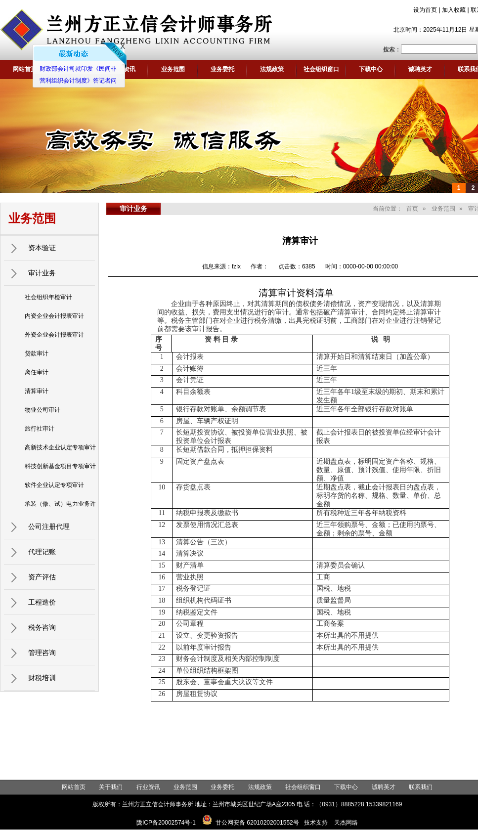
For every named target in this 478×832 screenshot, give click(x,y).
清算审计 (36, 391)
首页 (412, 208)
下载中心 (371, 69)
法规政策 (272, 69)
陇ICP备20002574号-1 (166, 822)
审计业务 (42, 273)
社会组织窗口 (321, 69)
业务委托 (222, 69)
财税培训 (42, 678)
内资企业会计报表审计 (54, 315)
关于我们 (111, 787)
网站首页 (25, 69)
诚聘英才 (420, 69)
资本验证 (42, 248)
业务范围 (173, 69)
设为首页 (425, 9)
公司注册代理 (49, 526)
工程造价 (42, 602)
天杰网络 (346, 822)
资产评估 (42, 577)
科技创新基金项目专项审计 (60, 466)
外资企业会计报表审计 (54, 334)
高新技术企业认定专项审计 (60, 447)
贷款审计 (36, 353)
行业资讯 (148, 787)
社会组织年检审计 (48, 297)
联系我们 (421, 787)
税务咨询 (42, 627)
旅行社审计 (39, 428)
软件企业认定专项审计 (54, 485)
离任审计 (36, 372)
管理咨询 (42, 653)
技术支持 (316, 822)
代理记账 (42, 552)
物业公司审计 (42, 409)
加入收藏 (454, 9)
